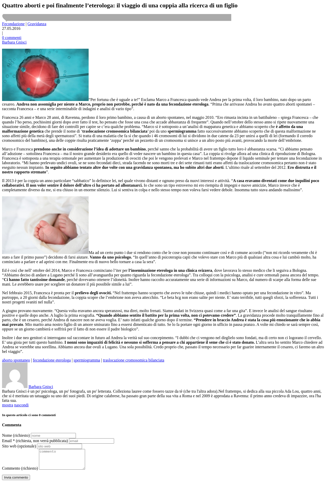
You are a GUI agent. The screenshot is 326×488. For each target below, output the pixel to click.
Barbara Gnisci (14, 42)
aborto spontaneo (16, 360)
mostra (7, 405)
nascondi (21, 405)
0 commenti (11, 37)
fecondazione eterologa (52, 360)
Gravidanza (37, 24)
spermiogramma (87, 360)
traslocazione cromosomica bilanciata (133, 360)
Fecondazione (13, 24)
